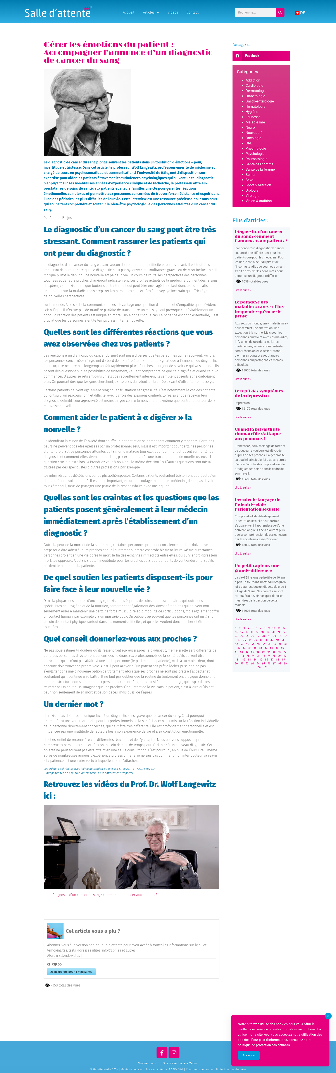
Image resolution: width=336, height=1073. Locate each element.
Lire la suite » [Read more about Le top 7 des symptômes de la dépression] (243, 417)
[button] (261, 56)
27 (258, 636)
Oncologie (253, 138)
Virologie (252, 196)
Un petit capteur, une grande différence (257, 568)
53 (244, 647)
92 (247, 663)
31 (280, 636)
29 (269, 636)
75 (258, 655)
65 (258, 651)
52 (239, 647)
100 (259, 667)
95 (263, 663)
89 (283, 659)
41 (283, 639)
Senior (250, 175)
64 (252, 651)
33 (239, 639)
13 (236, 632)
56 (260, 647)
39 (272, 639)
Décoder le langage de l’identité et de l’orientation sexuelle (257, 504)
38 (266, 639)
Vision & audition (259, 201)
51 (285, 643)
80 (284, 655)
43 (242, 643)
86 (266, 659)
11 (279, 628)
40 (277, 639)
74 (253, 655)
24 (241, 636)
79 (279, 655)
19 (268, 632)
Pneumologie (256, 148)
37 (261, 639)
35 (250, 639)
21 (278, 632)
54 (249, 647)
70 (285, 651)
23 (236, 636)
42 (236, 643)
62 (241, 651)
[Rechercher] (280, 12)
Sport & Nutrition (258, 185)
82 (243, 659)
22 (284, 632)
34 (244, 639)
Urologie (252, 190)
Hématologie (255, 106)
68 (274, 651)
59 (277, 647)
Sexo (249, 180)
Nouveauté (254, 133)
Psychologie (255, 154)
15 (247, 632)
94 (258, 663)
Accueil (128, 12)
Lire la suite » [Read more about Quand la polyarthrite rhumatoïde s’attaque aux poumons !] (243, 487)
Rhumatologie (256, 159)
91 (242, 663)
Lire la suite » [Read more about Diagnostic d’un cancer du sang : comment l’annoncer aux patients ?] (243, 290)
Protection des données (231, 1069)
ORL (249, 143)
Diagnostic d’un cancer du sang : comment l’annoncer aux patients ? (104, 895)
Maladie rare (255, 122)
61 (236, 651)
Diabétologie (255, 96)
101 (265, 667)
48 (269, 643)
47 (263, 643)
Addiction (253, 80)
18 (262, 632)
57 (266, 647)
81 (238, 659)
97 (274, 663)
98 (279, 663)
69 (279, 651)
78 (274, 655)
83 (249, 659)
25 (247, 636)
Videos (173, 12)
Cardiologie (254, 85)
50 (280, 643)
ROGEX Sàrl (176, 1069)
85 (260, 659)
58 (271, 647)
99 (285, 663)
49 (274, 643)
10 (273, 628)
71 (237, 655)
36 (255, 639)
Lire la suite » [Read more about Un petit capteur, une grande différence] (243, 619)
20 (273, 632)
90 (236, 663)
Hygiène (252, 112)
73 (248, 655)
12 (284, 628)
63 (247, 651)
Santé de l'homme (259, 164)
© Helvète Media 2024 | (105, 1069)
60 (282, 647)
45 (253, 643)
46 (258, 643)
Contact (192, 12)
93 (252, 663)
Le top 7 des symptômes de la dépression (259, 394)
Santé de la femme (260, 169)
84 (255, 659)
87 (272, 659)
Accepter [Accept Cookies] (248, 1055)
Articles (151, 12)
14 (241, 632)
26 (252, 636)
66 (263, 651)
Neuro (250, 127)
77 (269, 655)
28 (263, 636)
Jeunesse (253, 117)
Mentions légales (132, 1069)
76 (263, 655)
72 (242, 655)
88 (277, 659)
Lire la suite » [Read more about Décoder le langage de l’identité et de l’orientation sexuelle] (243, 553)
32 (285, 636)
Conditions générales (199, 1069)
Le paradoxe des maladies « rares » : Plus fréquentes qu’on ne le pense (259, 309)
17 (257, 632)
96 (269, 663)
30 (274, 636)
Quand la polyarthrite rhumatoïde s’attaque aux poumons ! (258, 434)
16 (252, 632)
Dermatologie (256, 91)
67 (268, 651)
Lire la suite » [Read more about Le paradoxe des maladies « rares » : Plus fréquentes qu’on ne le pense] (243, 379)
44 (247, 643)
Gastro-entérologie (260, 101)
